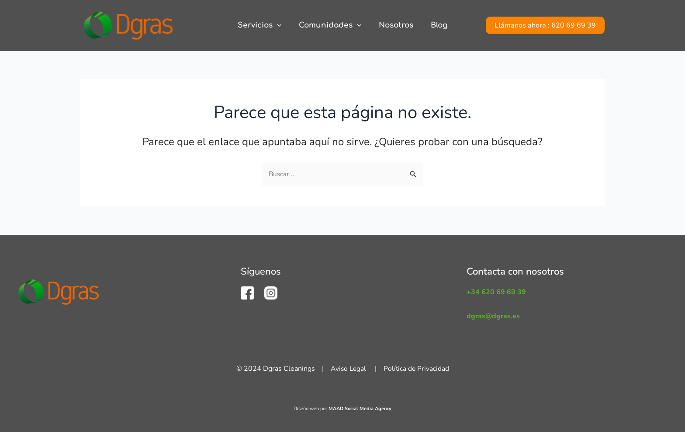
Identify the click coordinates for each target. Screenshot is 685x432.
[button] (545, 25)
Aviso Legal (348, 368)
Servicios (263, 25)
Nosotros (394, 25)
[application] (281, 25)
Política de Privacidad (417, 368)
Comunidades (331, 25)
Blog (435, 25)
